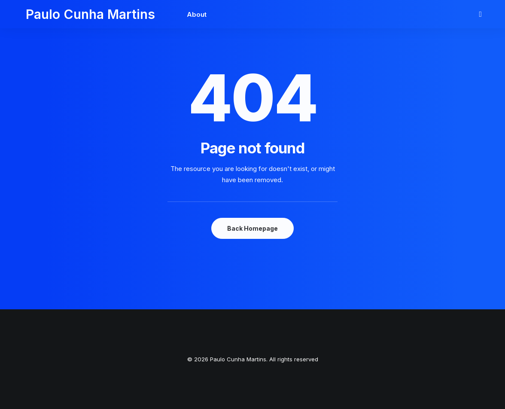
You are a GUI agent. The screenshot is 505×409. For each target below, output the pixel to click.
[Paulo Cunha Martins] (80, 14)
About (176, 14)
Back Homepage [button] (252, 228)
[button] (482, 14)
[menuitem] (173, 14)
